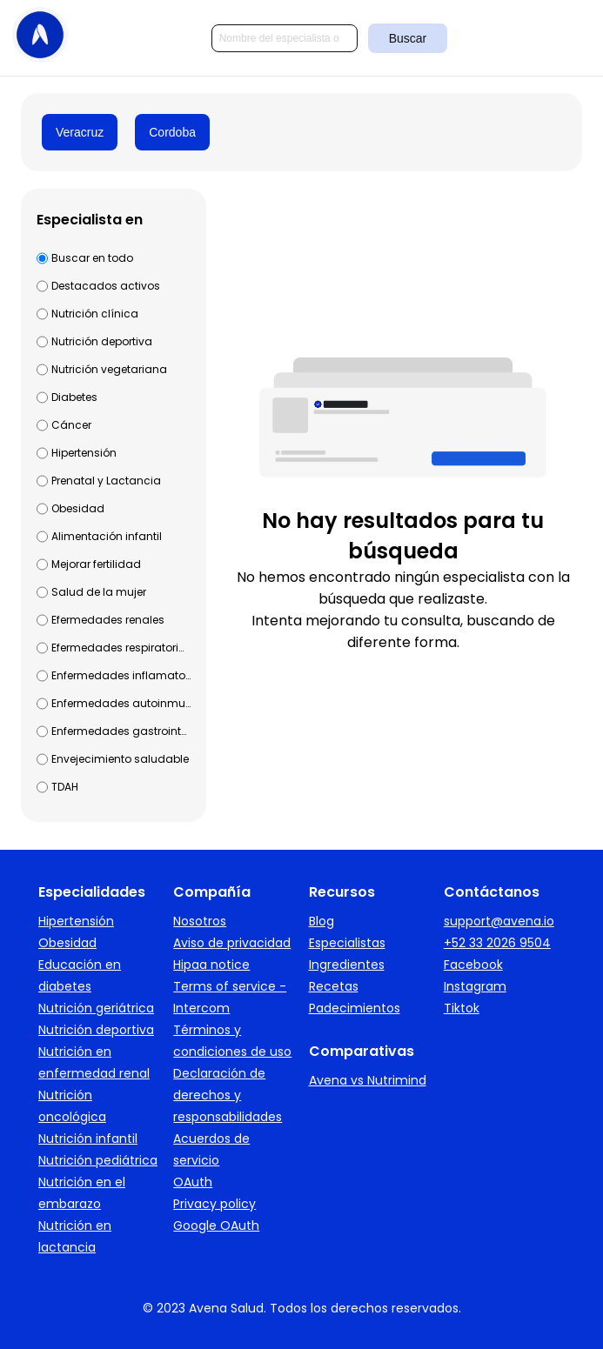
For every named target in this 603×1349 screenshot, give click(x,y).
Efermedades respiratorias (121, 647)
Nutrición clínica (94, 313)
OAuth (192, 1182)
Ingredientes (347, 964)
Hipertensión (84, 452)
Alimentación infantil (106, 536)
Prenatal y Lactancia (106, 480)
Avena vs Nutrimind (367, 1080)
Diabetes (74, 397)
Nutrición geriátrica (96, 1008)
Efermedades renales (107, 619)
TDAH (64, 786)
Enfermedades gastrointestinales (121, 731)
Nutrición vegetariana (109, 369)
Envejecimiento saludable (120, 758)
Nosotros (199, 921)
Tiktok (461, 1008)
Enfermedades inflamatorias (121, 675)
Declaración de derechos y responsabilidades (227, 1095)
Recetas (333, 986)
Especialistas (347, 943)
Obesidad (77, 508)
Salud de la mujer (98, 591)
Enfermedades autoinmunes (121, 703)
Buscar (408, 38)
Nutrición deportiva (101, 341)
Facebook (473, 964)
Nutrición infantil (87, 1138)
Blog (321, 921)
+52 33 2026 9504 (497, 943)
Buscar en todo (92, 257)
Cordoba (172, 132)
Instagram (475, 986)
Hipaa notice (211, 964)
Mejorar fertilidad (96, 564)
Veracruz (80, 132)
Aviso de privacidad (232, 943)
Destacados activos (105, 285)
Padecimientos (354, 1008)
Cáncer (71, 424)
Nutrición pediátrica (97, 1160)
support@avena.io (499, 921)
